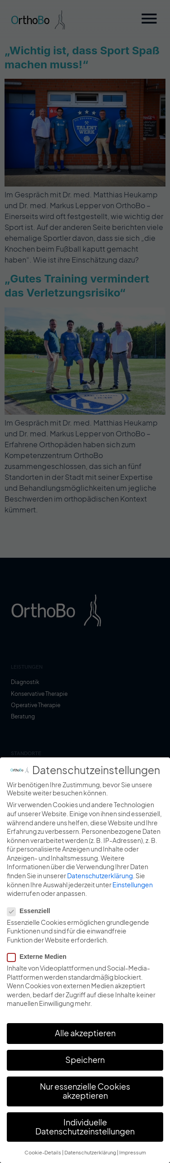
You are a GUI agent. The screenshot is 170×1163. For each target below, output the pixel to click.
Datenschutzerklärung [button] (90, 1155)
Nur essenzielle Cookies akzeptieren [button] (85, 1094)
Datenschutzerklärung (100, 879)
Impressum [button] (132, 1155)
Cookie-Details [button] (42, 1155)
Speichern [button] (85, 1063)
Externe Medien (39, 959)
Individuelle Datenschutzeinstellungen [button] (85, 1129)
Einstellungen (132, 888)
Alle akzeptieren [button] (85, 1036)
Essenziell (31, 914)
